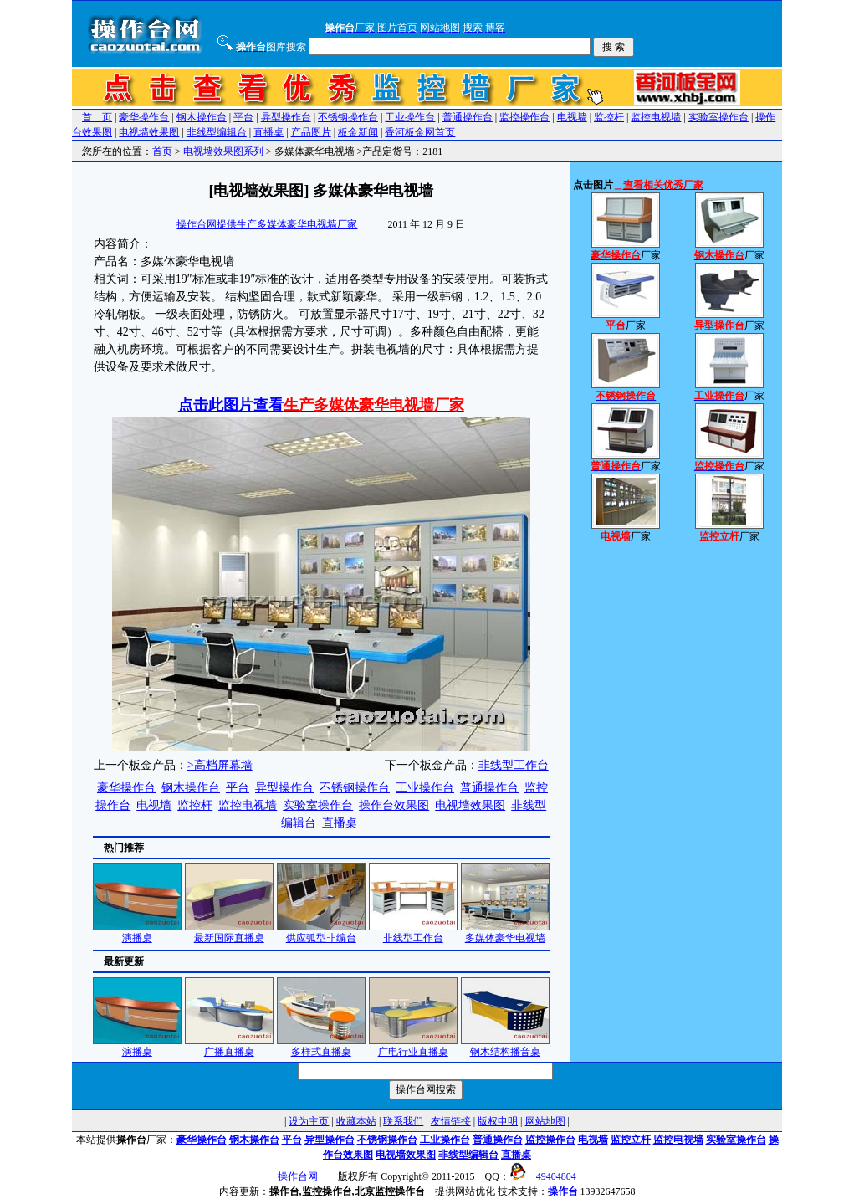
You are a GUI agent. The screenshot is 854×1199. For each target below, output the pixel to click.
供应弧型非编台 (321, 932)
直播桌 (268, 132)
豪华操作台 (144, 117)
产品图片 (311, 132)
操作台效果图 (394, 805)
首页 (162, 151)
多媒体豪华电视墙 (505, 932)
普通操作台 (467, 117)
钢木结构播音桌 (505, 1046)
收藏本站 (356, 1121)
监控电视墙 (656, 117)
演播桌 (137, 932)
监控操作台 (524, 117)
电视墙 (572, 117)
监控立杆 (631, 1139)
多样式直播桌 (321, 1046)
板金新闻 (358, 132)
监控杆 (609, 117)
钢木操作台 (201, 117)
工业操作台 (410, 117)
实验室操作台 (718, 117)
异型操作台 (286, 117)
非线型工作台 (513, 765)
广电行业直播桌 (413, 1046)
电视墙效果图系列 (223, 151)
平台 (243, 117)
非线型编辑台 (217, 132)
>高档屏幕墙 (220, 765)
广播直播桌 (229, 1046)
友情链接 (451, 1121)
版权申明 (498, 1121)
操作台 (563, 1191)
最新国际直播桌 (229, 932)
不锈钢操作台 (348, 117)
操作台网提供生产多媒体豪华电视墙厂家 (266, 224)
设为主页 (309, 1121)
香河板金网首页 (420, 132)
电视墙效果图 (149, 132)
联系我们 (403, 1121)
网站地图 (545, 1121)
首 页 (97, 117)
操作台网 (298, 1176)
